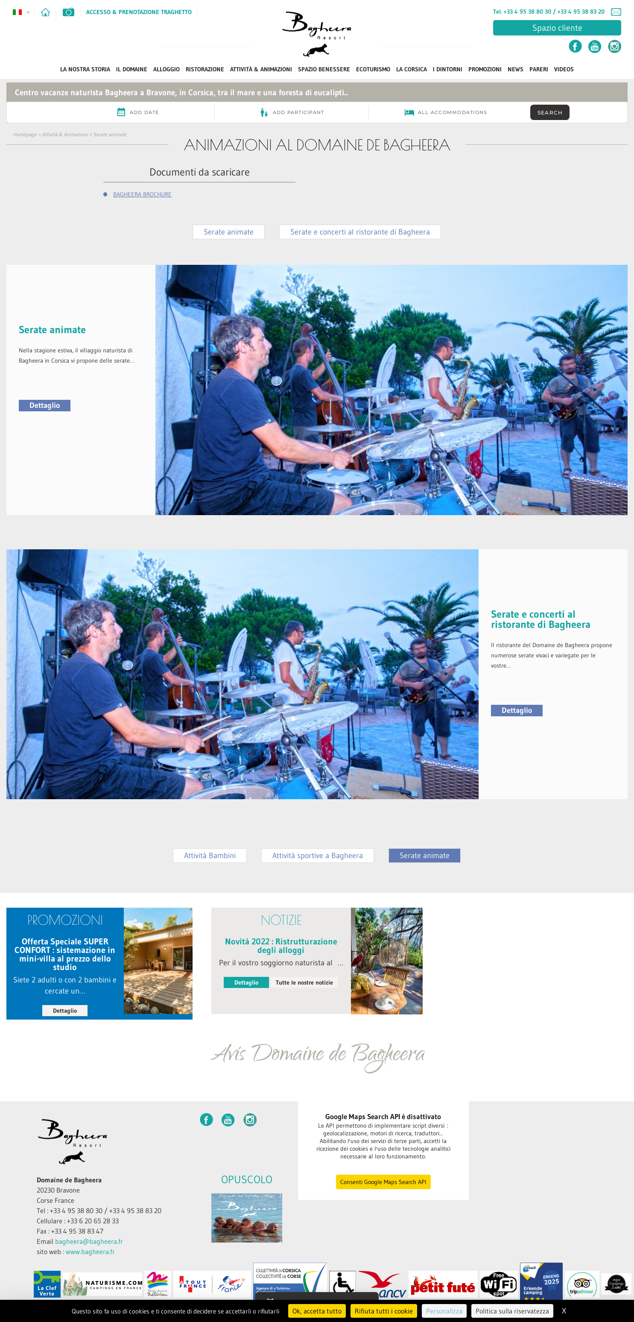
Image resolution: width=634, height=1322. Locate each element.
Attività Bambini (210, 855)
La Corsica (411, 69)
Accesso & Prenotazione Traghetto (139, 12)
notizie (281, 919)
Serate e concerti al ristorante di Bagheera (360, 232)
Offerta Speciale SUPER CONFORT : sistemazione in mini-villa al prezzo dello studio (65, 954)
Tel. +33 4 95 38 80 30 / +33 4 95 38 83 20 (549, 11)
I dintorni (447, 69)
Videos (564, 69)
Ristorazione (205, 69)
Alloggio (166, 69)
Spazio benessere (324, 69)
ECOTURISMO (373, 69)
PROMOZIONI (485, 69)
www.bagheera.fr (90, 1251)
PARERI (538, 69)
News (515, 69)
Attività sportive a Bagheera (317, 855)
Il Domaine (131, 69)
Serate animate (109, 134)
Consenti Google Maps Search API (383, 1182)
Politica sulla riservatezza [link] (512, 1311)
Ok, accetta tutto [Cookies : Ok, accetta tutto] (317, 1311)
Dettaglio (44, 405)
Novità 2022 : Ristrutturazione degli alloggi (281, 945)
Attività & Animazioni (261, 69)
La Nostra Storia (85, 69)
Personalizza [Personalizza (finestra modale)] (444, 1311)
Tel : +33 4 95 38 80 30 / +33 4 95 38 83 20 (99, 1210)
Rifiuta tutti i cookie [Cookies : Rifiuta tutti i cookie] (384, 1311)
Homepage (25, 134)
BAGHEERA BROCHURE (142, 194)
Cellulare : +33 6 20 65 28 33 (78, 1220)
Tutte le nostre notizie (304, 982)
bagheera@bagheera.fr (89, 1241)
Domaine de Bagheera (69, 1179)
